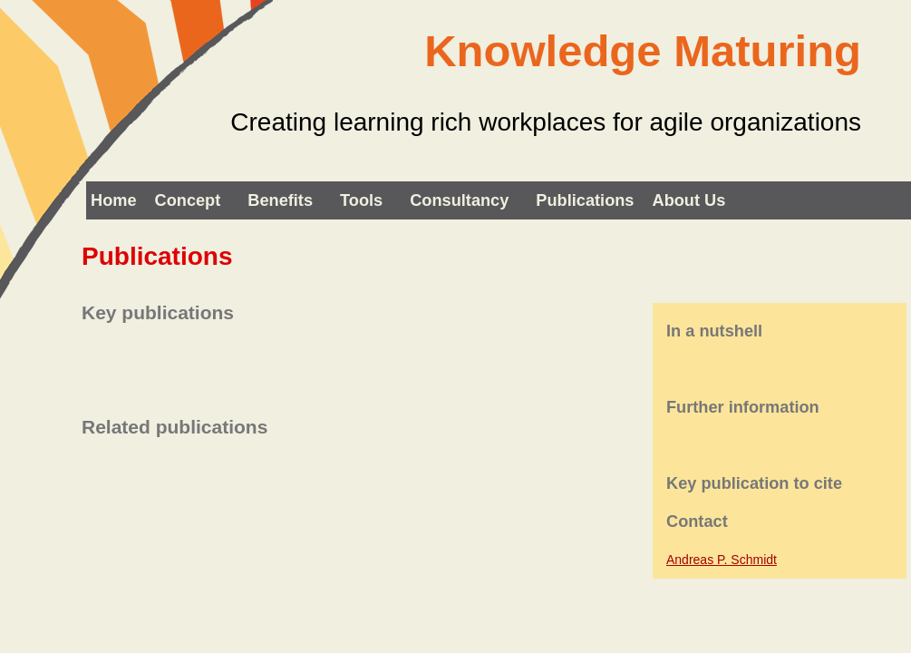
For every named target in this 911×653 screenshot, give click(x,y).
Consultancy (459, 200)
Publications (585, 200)
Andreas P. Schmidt (721, 559)
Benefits (280, 200)
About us (689, 200)
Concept (188, 200)
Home (114, 200)
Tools (361, 200)
